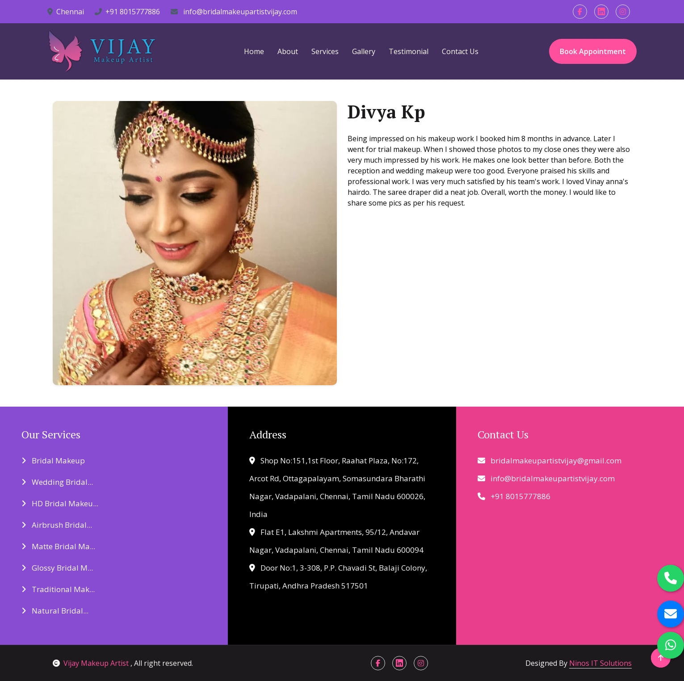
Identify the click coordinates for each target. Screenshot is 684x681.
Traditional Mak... (58, 589)
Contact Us (460, 51)
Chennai (65, 12)
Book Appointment (593, 51)
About (287, 51)
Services (325, 51)
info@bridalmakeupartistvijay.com (234, 12)
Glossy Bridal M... (57, 568)
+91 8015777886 (127, 12)
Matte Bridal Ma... (58, 546)
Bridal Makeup (53, 460)
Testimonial (408, 51)
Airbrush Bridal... (56, 525)
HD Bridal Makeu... (59, 503)
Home (254, 51)
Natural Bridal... (54, 610)
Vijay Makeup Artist (91, 663)
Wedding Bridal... (57, 482)
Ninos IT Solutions (600, 663)
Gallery (363, 51)
